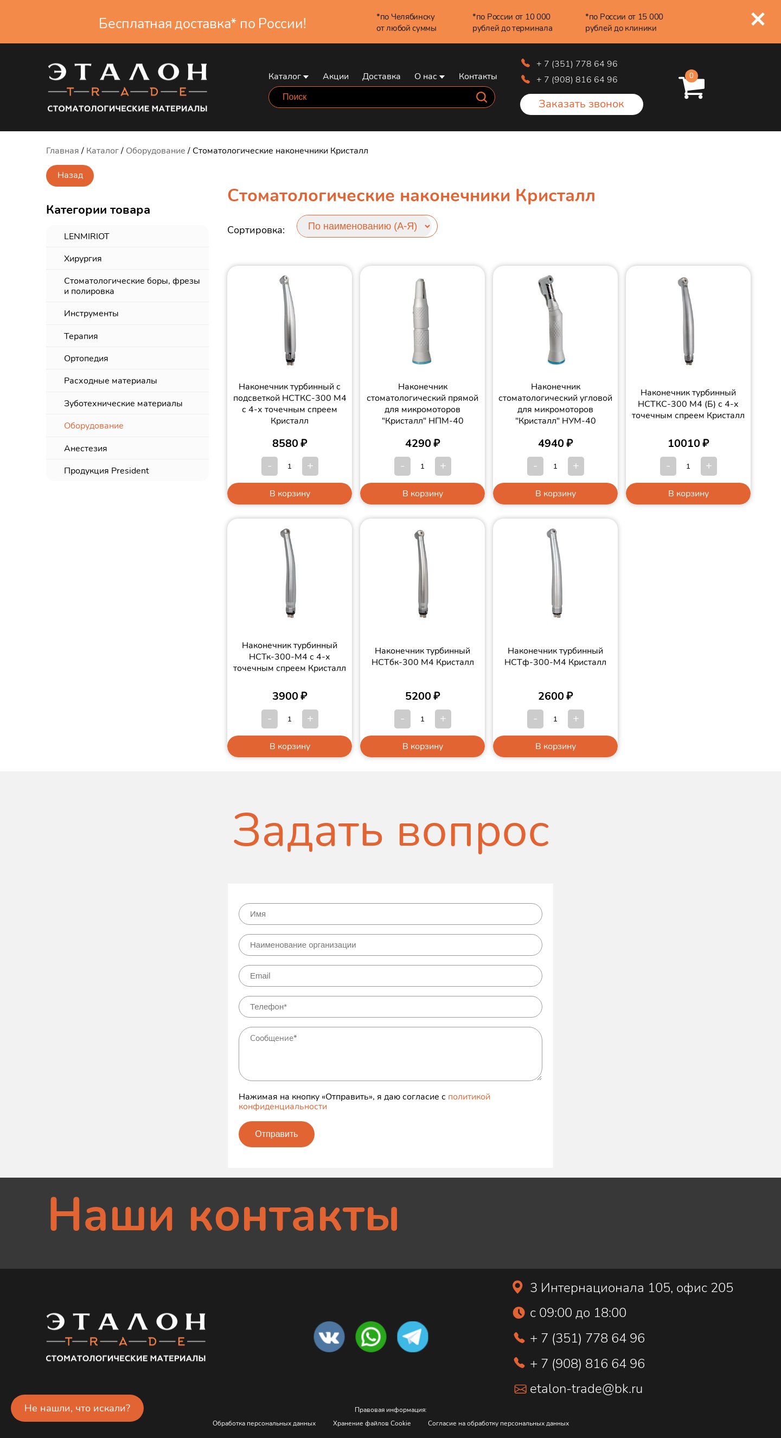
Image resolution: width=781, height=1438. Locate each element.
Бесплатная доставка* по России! (202, 23)
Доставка (381, 76)
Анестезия (85, 448)
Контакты (478, 76)
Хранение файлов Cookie (372, 1423)
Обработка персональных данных (264, 1423)
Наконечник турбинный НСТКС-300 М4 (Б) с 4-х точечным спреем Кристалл (688, 403)
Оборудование (155, 150)
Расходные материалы (110, 380)
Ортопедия (86, 358)
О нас (425, 76)
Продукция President (106, 470)
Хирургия (83, 258)
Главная (62, 150)
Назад (70, 174)
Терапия (81, 335)
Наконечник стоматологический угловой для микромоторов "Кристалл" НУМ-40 (555, 403)
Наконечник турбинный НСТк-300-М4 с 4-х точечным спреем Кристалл (289, 656)
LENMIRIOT (87, 236)
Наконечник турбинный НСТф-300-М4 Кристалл (555, 656)
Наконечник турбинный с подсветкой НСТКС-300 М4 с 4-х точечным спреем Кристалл (290, 403)
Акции (336, 76)
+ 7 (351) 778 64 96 (577, 63)
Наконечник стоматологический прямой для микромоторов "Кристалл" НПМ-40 (422, 403)
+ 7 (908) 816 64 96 (577, 79)
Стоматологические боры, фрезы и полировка (132, 285)
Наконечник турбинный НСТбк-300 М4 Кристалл (423, 656)
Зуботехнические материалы (123, 403)
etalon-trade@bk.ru (586, 1388)
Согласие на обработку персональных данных (498, 1423)
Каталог (284, 76)
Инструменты (91, 313)
